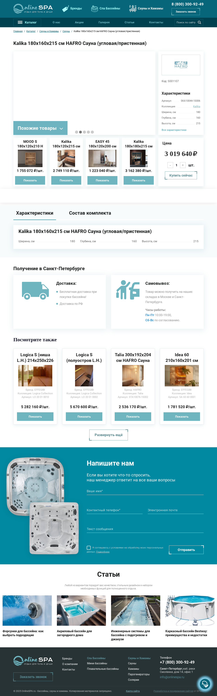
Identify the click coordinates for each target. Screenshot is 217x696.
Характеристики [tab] (34, 213)
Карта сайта (133, 691)
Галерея (104, 22)
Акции (79, 22)
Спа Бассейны (105, 8)
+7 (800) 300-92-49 (177, 662)
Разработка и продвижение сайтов (173, 691)
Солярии (133, 679)
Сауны (132, 663)
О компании (70, 664)
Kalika (196, 106)
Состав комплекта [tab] (90, 213)
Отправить (186, 550)
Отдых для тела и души (38, 12)
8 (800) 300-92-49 (188, 4)
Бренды (71, 8)
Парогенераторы (139, 674)
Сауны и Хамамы (146, 8)
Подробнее (103, 551)
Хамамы (133, 668)
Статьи (129, 22)
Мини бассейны (97, 663)
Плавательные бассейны (103, 668)
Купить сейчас (180, 175)
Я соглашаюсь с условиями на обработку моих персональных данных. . (125, 549)
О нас (56, 22)
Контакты (156, 22)
